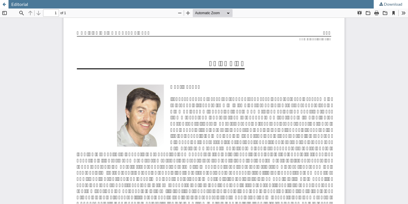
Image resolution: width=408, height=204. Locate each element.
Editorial (19, 4)
